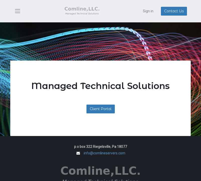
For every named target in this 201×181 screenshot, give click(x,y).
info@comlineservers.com (104, 153)
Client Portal (101, 109)
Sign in (148, 11)
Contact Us (174, 11)
